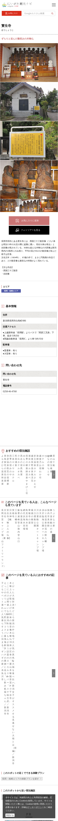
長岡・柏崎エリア (11, 291)
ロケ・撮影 (17, 787)
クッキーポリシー (36, 807)
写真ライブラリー (21, 772)
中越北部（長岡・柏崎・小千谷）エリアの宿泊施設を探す (26, 641)
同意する (10, 815)
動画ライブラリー (21, 780)
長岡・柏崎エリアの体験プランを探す (20, 622)
